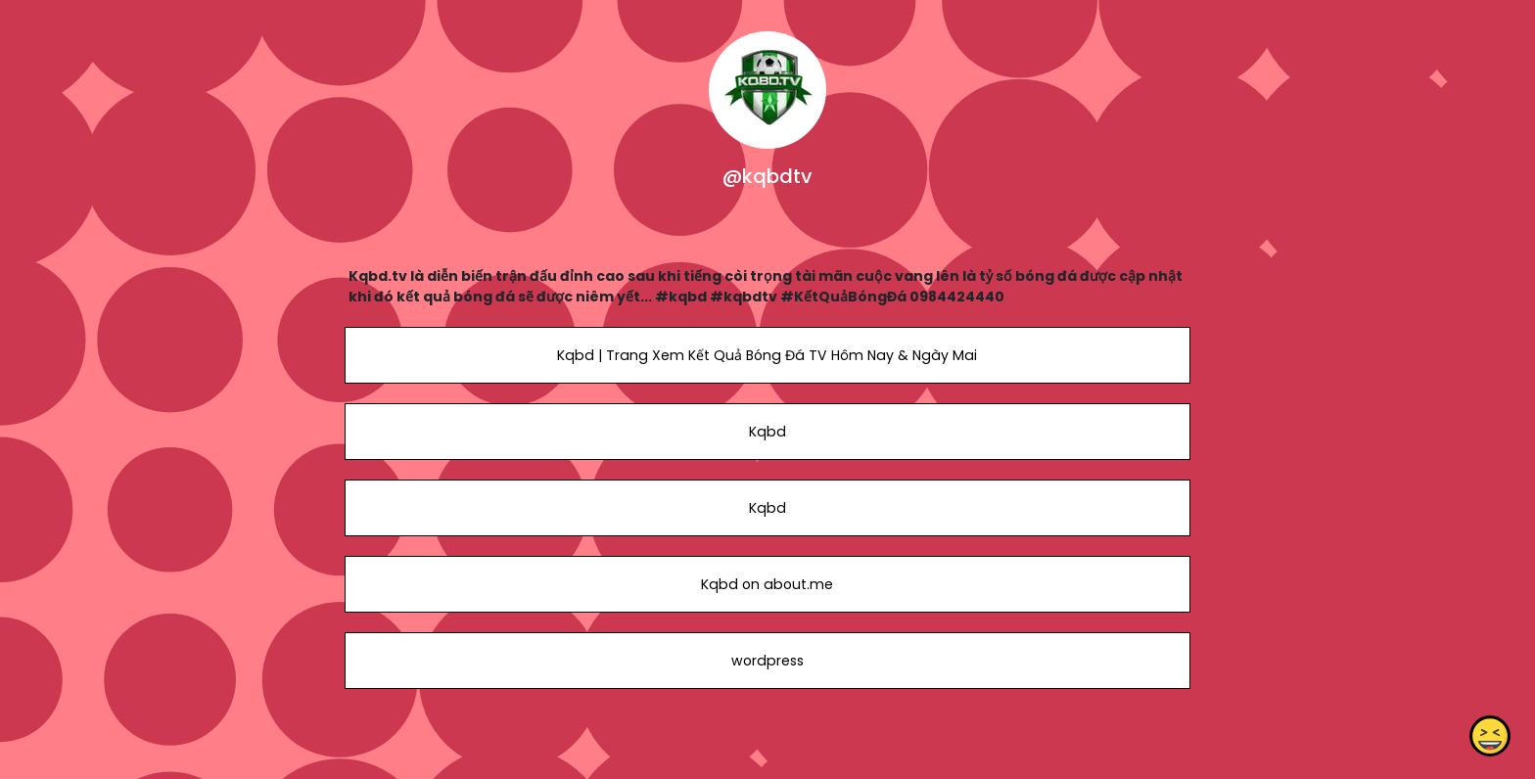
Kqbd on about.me (767, 584)
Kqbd (767, 431)
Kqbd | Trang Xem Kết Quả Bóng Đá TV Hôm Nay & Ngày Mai (767, 355)
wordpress (767, 660)
